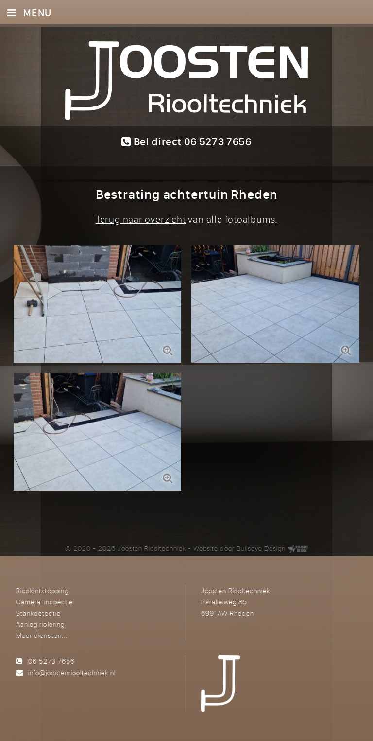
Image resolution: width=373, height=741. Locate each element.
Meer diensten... (41, 635)
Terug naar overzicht (141, 219)
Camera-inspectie (44, 601)
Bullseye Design (261, 548)
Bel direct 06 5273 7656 (186, 141)
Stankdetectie (38, 613)
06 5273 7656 (51, 661)
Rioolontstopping (42, 590)
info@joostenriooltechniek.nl (72, 672)
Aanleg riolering (40, 624)
